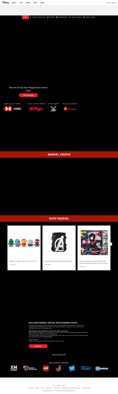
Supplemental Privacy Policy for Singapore (71, 388)
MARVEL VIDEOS (75, 17)
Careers (42, 388)
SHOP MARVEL (62, 17)
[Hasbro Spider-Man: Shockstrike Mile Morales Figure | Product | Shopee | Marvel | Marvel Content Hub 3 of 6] (94, 242)
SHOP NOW (12, 264)
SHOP (54, 385)
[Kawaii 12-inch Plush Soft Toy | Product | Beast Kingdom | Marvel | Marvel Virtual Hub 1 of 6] (24, 242)
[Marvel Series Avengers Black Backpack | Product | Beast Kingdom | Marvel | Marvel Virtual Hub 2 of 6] (59, 242)
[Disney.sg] (5, 2)
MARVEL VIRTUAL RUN (38, 17)
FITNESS (51, 17)
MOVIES (59, 385)
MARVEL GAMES (89, 17)
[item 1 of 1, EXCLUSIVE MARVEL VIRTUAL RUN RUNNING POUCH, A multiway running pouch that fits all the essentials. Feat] (59, 297)
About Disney (30, 388)
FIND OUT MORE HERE (59, 354)
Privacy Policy (57, 388)
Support (37, 388)
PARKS (63, 385)
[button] (112, 2)
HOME (25, 17)
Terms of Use (49, 388)
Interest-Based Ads (86, 388)
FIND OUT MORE (47, 336)
